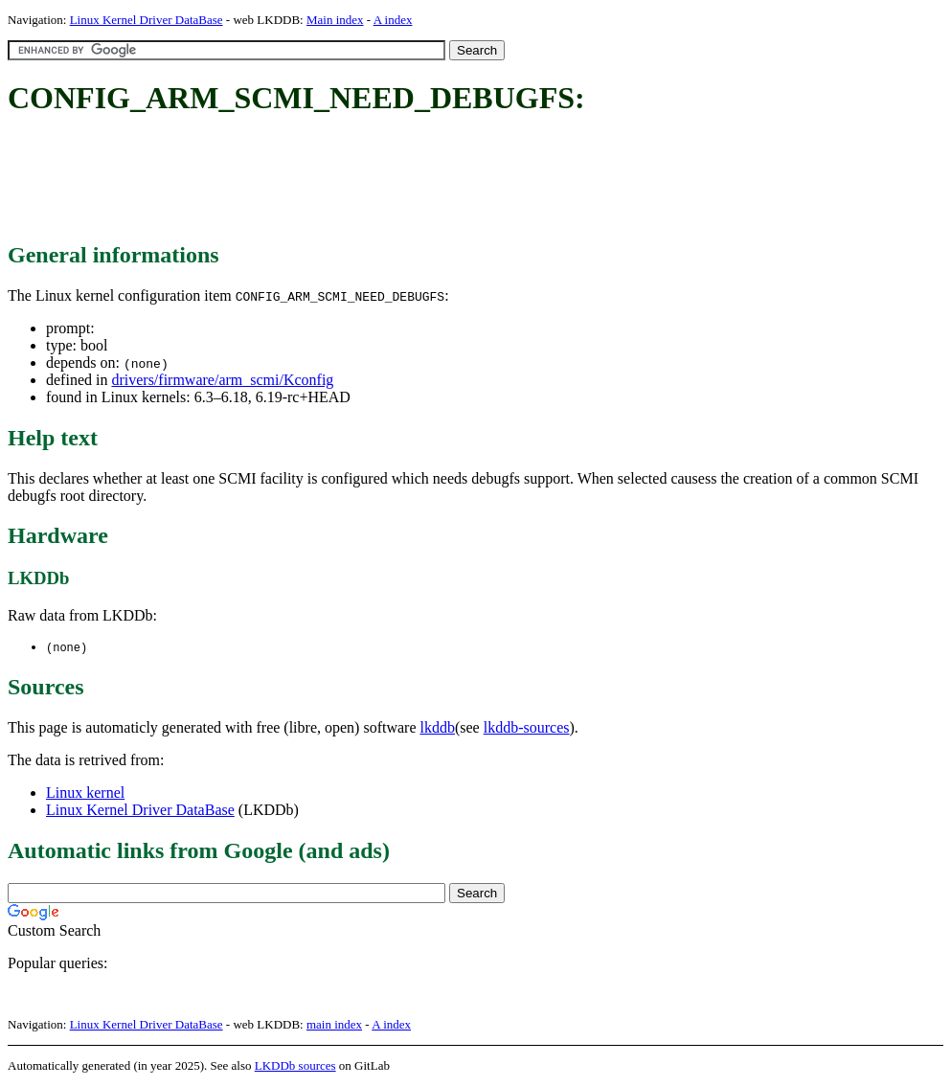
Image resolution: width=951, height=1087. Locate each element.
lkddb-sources (527, 728)
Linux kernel (85, 793)
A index (393, 19)
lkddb (437, 728)
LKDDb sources (295, 1066)
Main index (335, 19)
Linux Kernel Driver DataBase (146, 19)
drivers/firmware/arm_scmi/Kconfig (222, 380)
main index (334, 1025)
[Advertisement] (356, 180)
